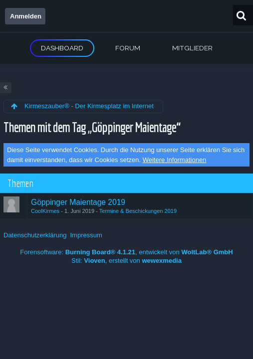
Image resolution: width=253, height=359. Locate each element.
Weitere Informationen (175, 160)
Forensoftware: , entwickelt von (126, 252)
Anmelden (25, 16)
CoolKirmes (45, 211)
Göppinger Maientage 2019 (78, 202)
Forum (127, 48)
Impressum (86, 235)
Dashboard (62, 48)
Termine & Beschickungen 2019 (138, 211)
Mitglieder (192, 48)
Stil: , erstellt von (126, 260)
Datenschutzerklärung (34, 235)
